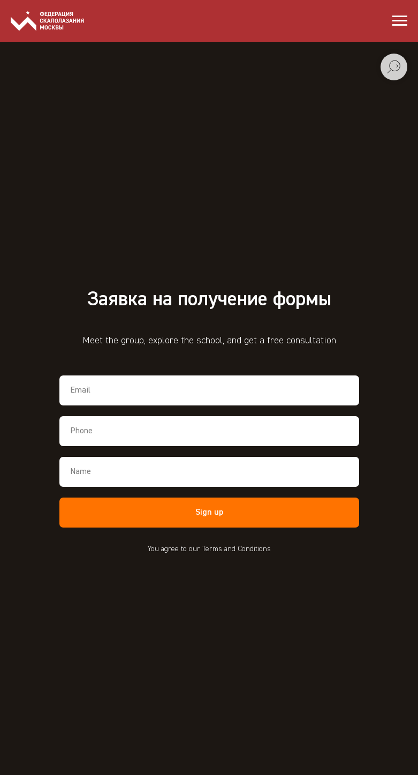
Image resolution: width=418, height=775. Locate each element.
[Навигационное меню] (399, 21)
